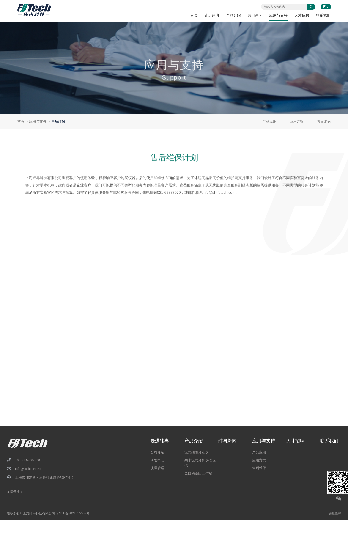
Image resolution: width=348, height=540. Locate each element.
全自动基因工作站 (198, 473)
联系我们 (323, 15)
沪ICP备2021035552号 (73, 513)
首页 (194, 15)
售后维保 (58, 121)
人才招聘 (301, 15)
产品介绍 (233, 15)
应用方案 (297, 121)
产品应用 (269, 121)
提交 (311, 7)
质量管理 (157, 468)
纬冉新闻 (255, 15)
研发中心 (157, 460)
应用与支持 (278, 15)
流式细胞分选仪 (196, 452)
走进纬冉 (212, 15)
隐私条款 (335, 513)
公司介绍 (157, 452)
